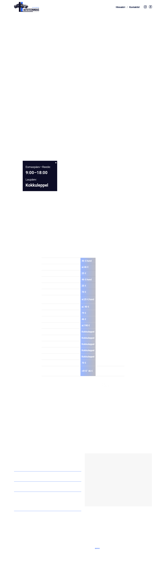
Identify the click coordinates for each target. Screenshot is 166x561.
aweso (97, 548)
